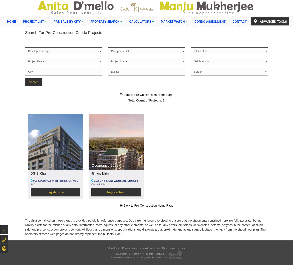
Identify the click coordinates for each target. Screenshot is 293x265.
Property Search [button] (106, 21)
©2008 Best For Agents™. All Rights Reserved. (140, 253)
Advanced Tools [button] (270, 21)
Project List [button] (35, 21)
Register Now (55, 192)
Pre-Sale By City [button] (68, 21)
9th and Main (100, 173)
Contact (240, 21)
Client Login (168, 248)
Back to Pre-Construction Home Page (146, 94)
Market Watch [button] (174, 21)
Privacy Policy (129, 248)
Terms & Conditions (149, 248)
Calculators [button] (141, 21)
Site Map (181, 248)
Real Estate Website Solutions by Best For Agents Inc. (139, 257)
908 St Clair (38, 173)
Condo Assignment (210, 21)
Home (11, 21)
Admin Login (113, 248)
